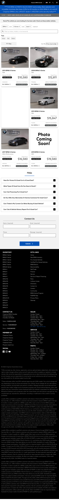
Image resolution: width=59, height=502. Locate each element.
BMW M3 (5, 284)
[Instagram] (6, 354)
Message (36, 235)
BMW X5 (5, 298)
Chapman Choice (7, 338)
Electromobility (34, 270)
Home (3, 18)
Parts (31, 282)
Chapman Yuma (7, 345)
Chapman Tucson (8, 343)
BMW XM (5, 308)
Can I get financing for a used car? (29, 195)
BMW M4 (5, 286)
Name (8, 226)
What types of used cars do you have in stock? (29, 189)
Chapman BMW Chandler (37, 2)
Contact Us (33, 289)
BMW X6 (5, 303)
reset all (35, 29)
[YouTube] (9, 354)
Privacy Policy (34, 301)
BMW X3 (5, 296)
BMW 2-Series (7, 258)
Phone (5, 235)
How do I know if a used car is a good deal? (29, 183)
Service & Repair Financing (38, 279)
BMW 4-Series (7, 262)
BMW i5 (5, 274)
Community (33, 294)
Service (32, 277)
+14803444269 (11, 324)
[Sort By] (52, 47)
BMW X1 (5, 291)
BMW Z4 (5, 310)
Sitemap (32, 303)
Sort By (43, 47)
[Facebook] (3, 354)
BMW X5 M (6, 301)
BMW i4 (5, 272)
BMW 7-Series (7, 267)
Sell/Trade (33, 272)
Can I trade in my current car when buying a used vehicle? (29, 206)
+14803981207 (12, 328)
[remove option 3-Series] (17, 29)
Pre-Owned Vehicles (36, 262)
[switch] (57, 2)
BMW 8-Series (7, 270)
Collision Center (35, 284)
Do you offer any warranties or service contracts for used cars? (29, 201)
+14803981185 (10, 331)
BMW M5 (5, 289)
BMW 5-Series (7, 265)
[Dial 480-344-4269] (53, 2)
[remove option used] (28, 29)
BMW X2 (5, 294)
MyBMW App (34, 298)
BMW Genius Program (36, 296)
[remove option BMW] (5, 29)
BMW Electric (34, 267)
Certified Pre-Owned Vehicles (39, 265)
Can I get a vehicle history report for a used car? (29, 212)
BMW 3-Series (7, 260)
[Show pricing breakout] (6, 87)
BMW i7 (5, 277)
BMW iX (5, 279)
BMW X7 (5, 305)
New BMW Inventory (36, 260)
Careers (32, 291)
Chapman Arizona (8, 341)
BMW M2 (5, 282)
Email (35, 226)
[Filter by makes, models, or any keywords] (29, 34)
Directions (33, 286)
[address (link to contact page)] (50, 2)
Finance (32, 274)
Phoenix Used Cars (8, 348)
